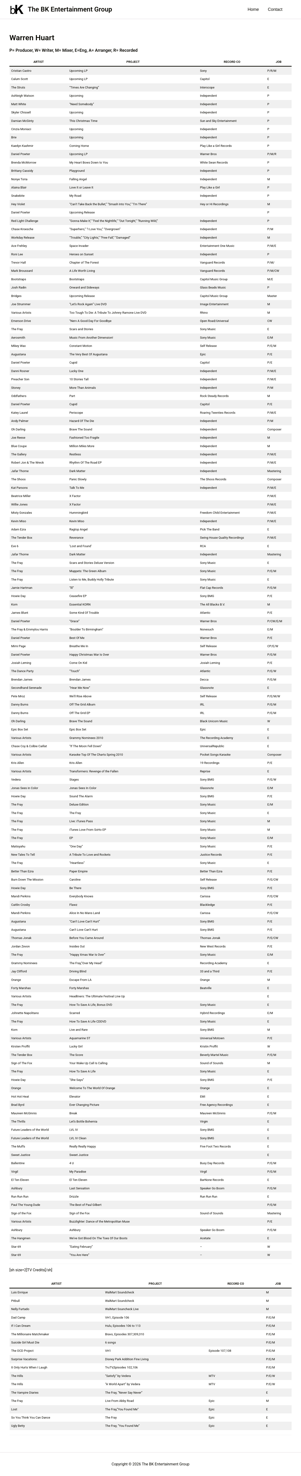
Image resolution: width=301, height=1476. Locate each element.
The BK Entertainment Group (70, 9)
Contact (275, 9)
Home (254, 9)
